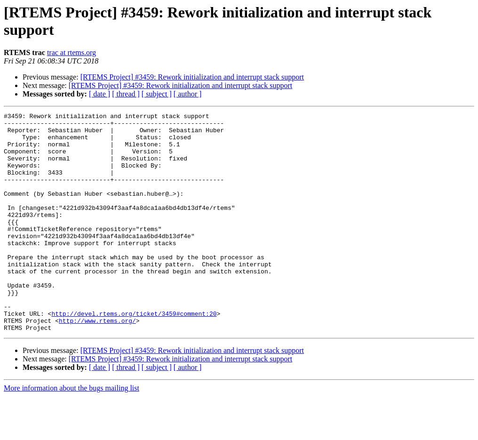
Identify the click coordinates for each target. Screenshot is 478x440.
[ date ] (99, 94)
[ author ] (188, 94)
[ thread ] (126, 94)
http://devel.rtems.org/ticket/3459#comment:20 (133, 354)
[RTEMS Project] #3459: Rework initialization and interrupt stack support (192, 77)
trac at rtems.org (71, 52)
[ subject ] (157, 94)
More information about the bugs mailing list (71, 432)
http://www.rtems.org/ (97, 363)
